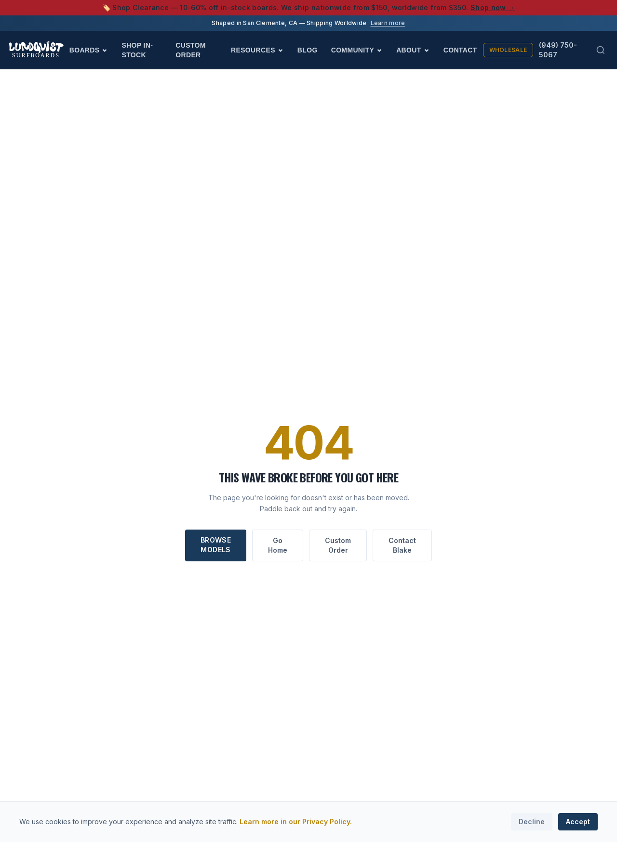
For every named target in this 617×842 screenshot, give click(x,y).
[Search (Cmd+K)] (600, 50)
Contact (460, 50)
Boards (88, 50)
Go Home (277, 545)
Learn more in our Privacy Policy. (296, 821)
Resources (257, 50)
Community (357, 50)
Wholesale (508, 49)
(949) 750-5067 (558, 50)
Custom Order (190, 50)
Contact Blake (402, 545)
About (413, 50)
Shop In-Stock (137, 50)
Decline (532, 821)
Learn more (388, 22)
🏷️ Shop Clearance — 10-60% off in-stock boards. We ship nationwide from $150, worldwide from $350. (308, 7)
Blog (307, 50)
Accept (578, 821)
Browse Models (216, 545)
